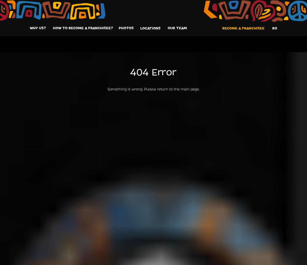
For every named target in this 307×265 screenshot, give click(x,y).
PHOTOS (126, 28)
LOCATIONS (150, 28)
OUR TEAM (177, 28)
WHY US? (38, 28)
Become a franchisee (243, 28)
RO (274, 28)
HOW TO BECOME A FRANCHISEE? (83, 28)
